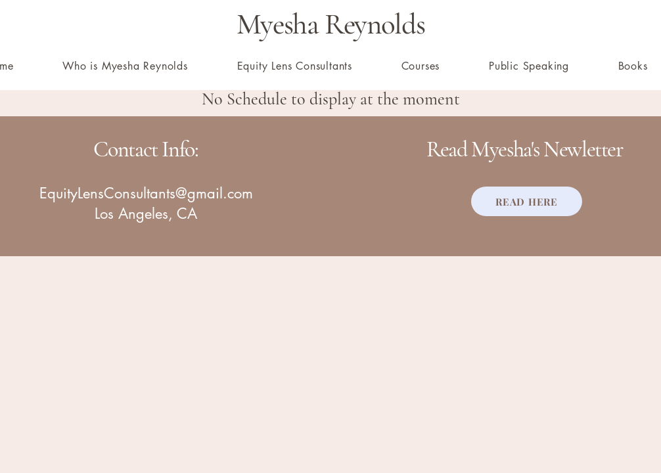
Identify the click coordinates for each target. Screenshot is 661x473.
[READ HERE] (526, 201)
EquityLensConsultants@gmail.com (146, 193)
